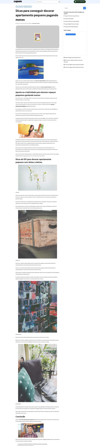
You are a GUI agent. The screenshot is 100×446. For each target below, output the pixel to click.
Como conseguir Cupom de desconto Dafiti (74, 64)
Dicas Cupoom (19, 6)
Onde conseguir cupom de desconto (72, 57)
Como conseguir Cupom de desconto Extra (74, 67)
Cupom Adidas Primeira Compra (71, 24)
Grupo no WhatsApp (80, 1)
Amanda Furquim (36, 23)
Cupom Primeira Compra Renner (71, 16)
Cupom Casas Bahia (68, 18)
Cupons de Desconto (70, 34)
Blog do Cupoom (47, 439)
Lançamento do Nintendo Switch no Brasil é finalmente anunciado (32, 444)
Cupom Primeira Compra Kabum (71, 21)
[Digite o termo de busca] (48, 1)
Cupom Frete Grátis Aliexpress (71, 26)
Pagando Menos (27, 6)
